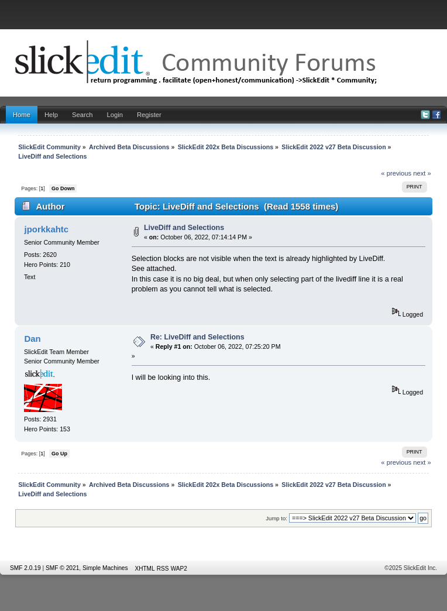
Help (51, 114)
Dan (32, 339)
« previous (396, 173)
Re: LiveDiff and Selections (197, 337)
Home (21, 114)
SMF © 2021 (62, 568)
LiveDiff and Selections (184, 228)
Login (115, 114)
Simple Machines (105, 568)
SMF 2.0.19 (25, 568)
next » (422, 173)
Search (82, 114)
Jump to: (276, 518)
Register (149, 114)
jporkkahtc (46, 229)
